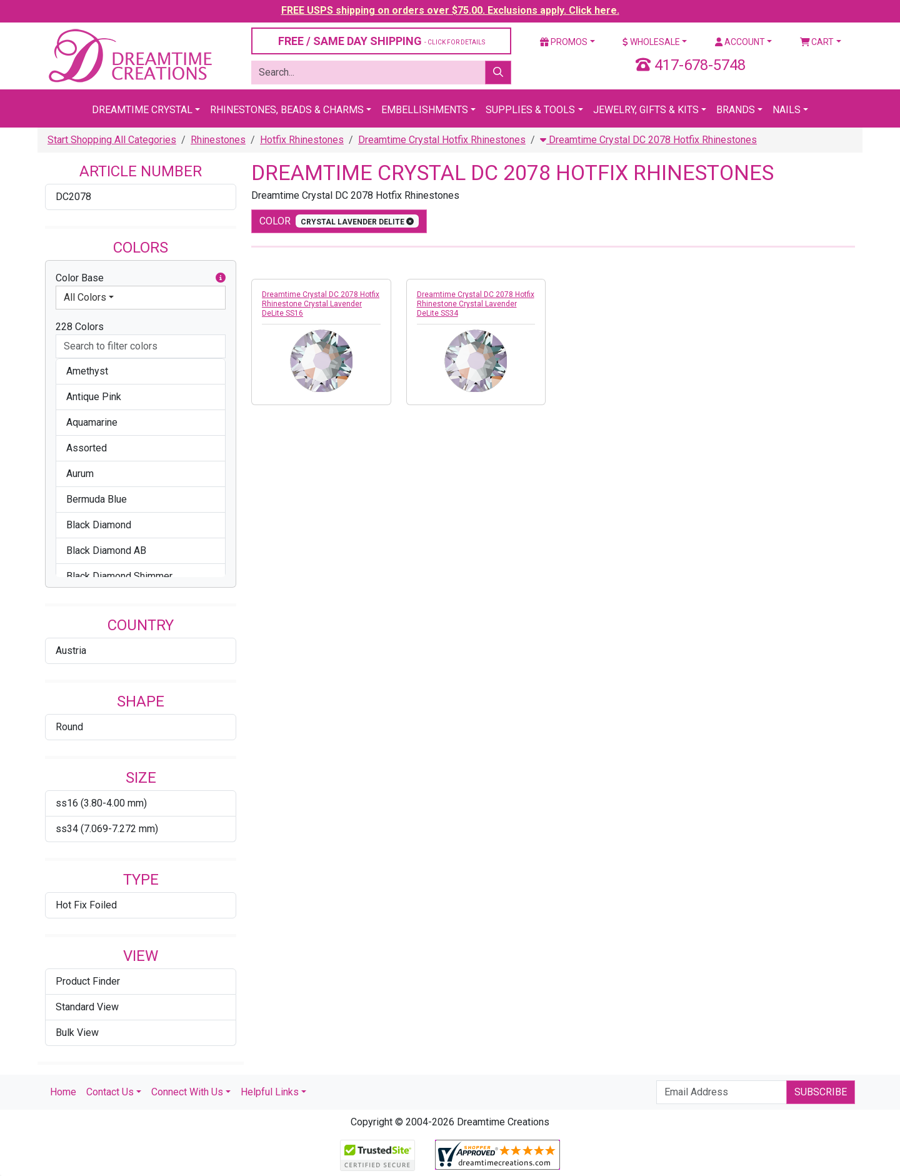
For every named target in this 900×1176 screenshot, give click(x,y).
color (339, 221)
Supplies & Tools (530, 110)
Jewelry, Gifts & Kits (646, 110)
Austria (71, 650)
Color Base (141, 278)
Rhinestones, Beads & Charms (287, 110)
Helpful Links (270, 1092)
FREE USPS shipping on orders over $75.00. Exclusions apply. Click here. (450, 10)
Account (740, 42)
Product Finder (88, 981)
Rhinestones (218, 140)
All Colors (85, 297)
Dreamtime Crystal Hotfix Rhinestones (442, 140)
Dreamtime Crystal (142, 110)
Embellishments (424, 110)
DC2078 (73, 197)
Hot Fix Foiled (86, 905)
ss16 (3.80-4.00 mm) (101, 803)
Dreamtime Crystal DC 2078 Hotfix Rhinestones (648, 140)
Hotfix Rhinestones (302, 140)
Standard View (87, 1007)
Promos (564, 42)
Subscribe (820, 1092)
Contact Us (110, 1092)
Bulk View (77, 1032)
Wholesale (651, 42)
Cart (817, 42)
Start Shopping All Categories (112, 140)
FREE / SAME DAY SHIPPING (381, 41)
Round (69, 727)
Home (63, 1092)
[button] (221, 278)
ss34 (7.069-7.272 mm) (107, 829)
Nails (786, 110)
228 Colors (80, 327)
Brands (735, 110)
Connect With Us (187, 1092)
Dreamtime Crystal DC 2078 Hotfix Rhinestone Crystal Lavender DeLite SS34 (475, 304)
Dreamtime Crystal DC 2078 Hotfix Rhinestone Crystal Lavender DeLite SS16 (320, 304)
